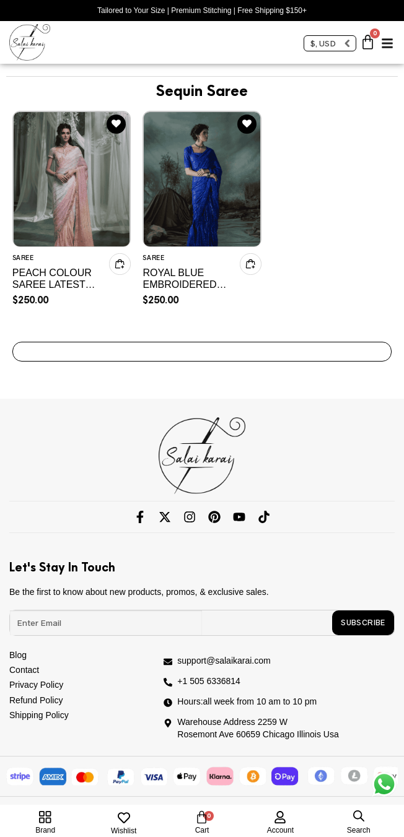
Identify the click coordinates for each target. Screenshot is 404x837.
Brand (45, 830)
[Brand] (45, 817)
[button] (387, 39)
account (280, 830)
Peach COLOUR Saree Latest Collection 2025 (56, 278)
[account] (280, 815)
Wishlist (123, 830)
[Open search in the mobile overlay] (359, 816)
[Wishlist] (124, 818)
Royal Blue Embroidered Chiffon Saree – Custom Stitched (187, 278)
